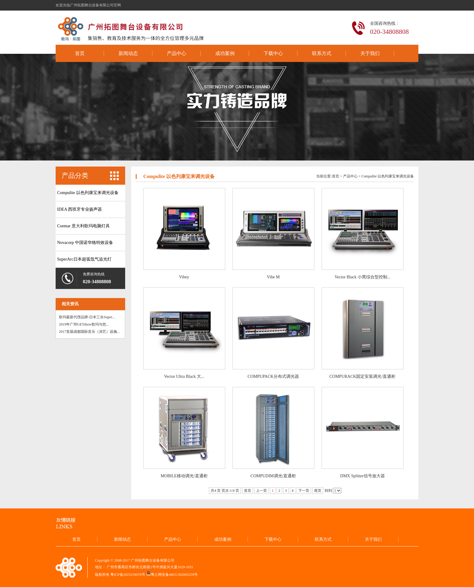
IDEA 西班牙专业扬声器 (79, 209)
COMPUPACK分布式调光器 (273, 376)
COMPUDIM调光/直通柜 (273, 476)
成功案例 (225, 53)
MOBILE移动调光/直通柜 (184, 476)
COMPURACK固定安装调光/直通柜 (363, 376)
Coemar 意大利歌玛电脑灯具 (83, 226)
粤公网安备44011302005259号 (174, 574)
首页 (80, 53)
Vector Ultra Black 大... (184, 376)
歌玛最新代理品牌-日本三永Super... (87, 317)
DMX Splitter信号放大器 (362, 476)
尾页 (317, 490)
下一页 (303, 490)
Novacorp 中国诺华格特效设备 (85, 242)
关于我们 (370, 53)
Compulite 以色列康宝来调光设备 (87, 192)
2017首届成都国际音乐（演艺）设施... (89, 331)
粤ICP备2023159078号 (127, 574)
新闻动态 (128, 53)
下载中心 (273, 53)
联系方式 (321, 53)
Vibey (184, 277)
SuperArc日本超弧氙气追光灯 (84, 259)
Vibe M (273, 277)
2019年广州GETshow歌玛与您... (84, 324)
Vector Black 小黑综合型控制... (363, 277)
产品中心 (176, 53)
